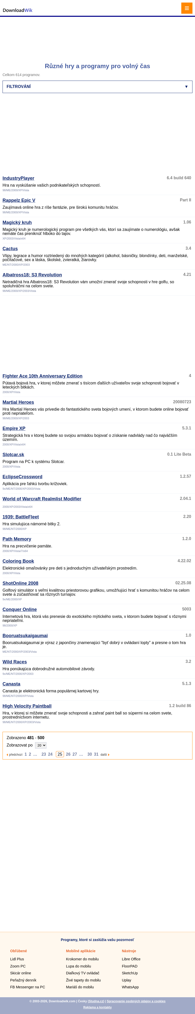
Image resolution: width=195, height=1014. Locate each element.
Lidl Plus (17, 959)
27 (75, 754)
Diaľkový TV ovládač (82, 973)
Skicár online (20, 973)
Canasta (11, 684)
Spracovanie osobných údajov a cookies (136, 1001)
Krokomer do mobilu (82, 959)
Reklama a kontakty (97, 1007)
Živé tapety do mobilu (83, 980)
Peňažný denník (23, 980)
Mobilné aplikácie (80, 951)
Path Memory (17, 539)
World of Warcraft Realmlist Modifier (42, 498)
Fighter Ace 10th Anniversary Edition (43, 376)
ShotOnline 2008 (20, 583)
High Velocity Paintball (27, 706)
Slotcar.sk (13, 454)
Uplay (126, 980)
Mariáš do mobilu (80, 987)
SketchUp (130, 973)
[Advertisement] (98, 37)
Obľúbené (18, 951)
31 (96, 754)
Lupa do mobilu (78, 966)
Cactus (10, 248)
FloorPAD (129, 966)
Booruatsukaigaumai (25, 635)
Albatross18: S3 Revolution (32, 274)
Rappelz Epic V (19, 200)
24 (50, 754)
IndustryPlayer (18, 178)
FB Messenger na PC (27, 987)
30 (89, 754)
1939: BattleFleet (21, 516)
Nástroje (129, 951)
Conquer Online (20, 609)
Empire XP (14, 428)
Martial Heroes (18, 402)
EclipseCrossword (22, 476)
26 (68, 754)
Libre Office (131, 959)
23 (43, 754)
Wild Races (15, 661)
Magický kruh (17, 222)
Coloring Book (18, 561)
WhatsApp (130, 987)
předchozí (16, 754)
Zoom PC (18, 966)
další (104, 754)
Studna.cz (96, 1001)
